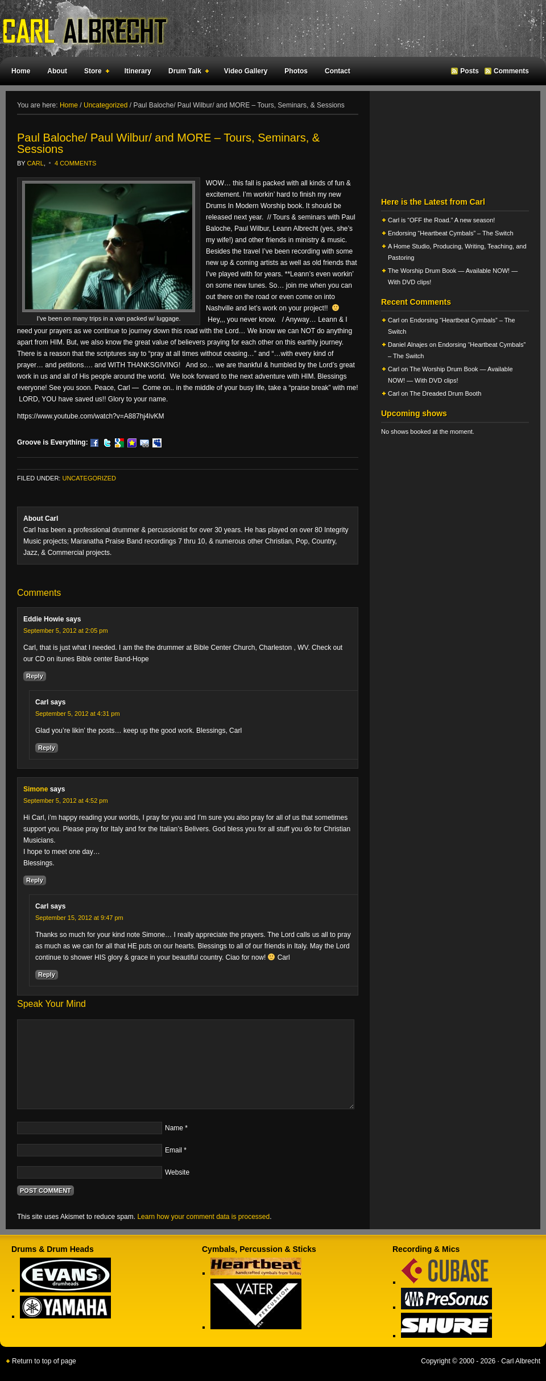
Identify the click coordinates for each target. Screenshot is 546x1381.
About (57, 71)
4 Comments (75, 163)
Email (173, 1150)
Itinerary (138, 71)
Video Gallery (245, 71)
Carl (35, 163)
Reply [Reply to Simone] (34, 880)
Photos (296, 71)
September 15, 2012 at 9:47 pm (79, 917)
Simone (35, 789)
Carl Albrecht (267, 28)
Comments (511, 71)
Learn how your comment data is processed (203, 1217)
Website (177, 1172)
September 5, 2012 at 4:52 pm (65, 800)
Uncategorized (89, 478)
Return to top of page (44, 1361)
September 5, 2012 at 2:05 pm (65, 630)
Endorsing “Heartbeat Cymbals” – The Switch (451, 233)
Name (174, 1128)
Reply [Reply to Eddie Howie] (34, 676)
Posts (469, 71)
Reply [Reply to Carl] (46, 747)
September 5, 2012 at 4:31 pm (77, 713)
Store (94, 72)
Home (20, 71)
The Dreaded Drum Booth (445, 393)
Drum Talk (186, 72)
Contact (337, 71)
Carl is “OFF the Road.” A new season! (441, 220)
